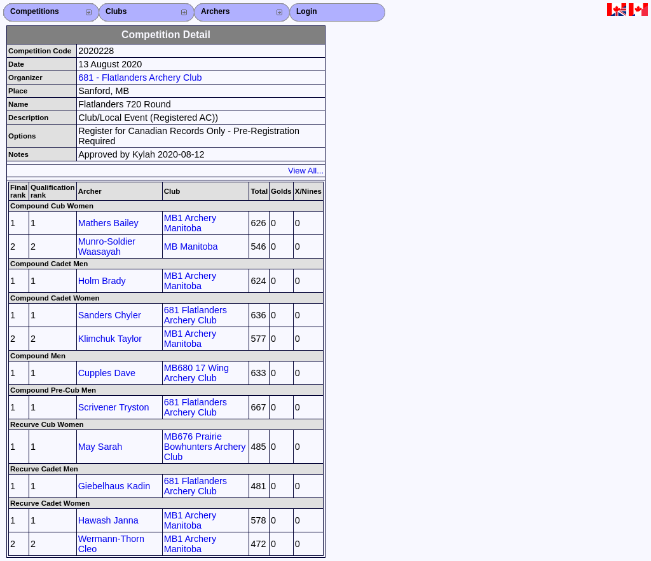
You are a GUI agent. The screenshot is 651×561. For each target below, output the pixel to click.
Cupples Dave (106, 373)
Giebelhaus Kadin (114, 486)
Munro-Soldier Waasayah (106, 246)
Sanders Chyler (109, 315)
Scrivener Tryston (113, 407)
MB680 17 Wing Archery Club (196, 373)
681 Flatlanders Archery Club (195, 315)
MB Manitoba (191, 246)
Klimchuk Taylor (110, 339)
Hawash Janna (108, 520)
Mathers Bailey (108, 223)
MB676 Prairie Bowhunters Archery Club (205, 446)
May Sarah (100, 447)
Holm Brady (102, 281)
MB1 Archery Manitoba (190, 223)
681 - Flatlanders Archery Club (140, 77)
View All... (306, 170)
